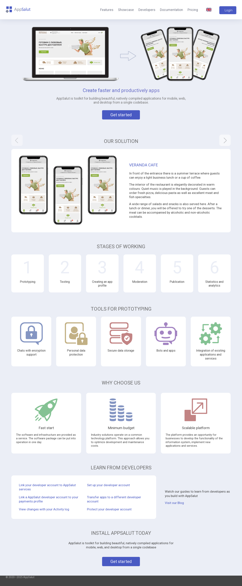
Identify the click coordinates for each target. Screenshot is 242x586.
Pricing (193, 10)
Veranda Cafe (143, 165)
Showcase (126, 10)
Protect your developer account (109, 509)
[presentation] (17, 140)
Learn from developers (121, 468)
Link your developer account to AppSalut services (47, 487)
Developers (146, 10)
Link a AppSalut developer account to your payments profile (48, 499)
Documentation (171, 10)
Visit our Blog (174, 503)
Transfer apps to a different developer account (114, 499)
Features (106, 10)
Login (229, 10)
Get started (121, 114)
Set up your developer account (108, 485)
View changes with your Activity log (44, 509)
